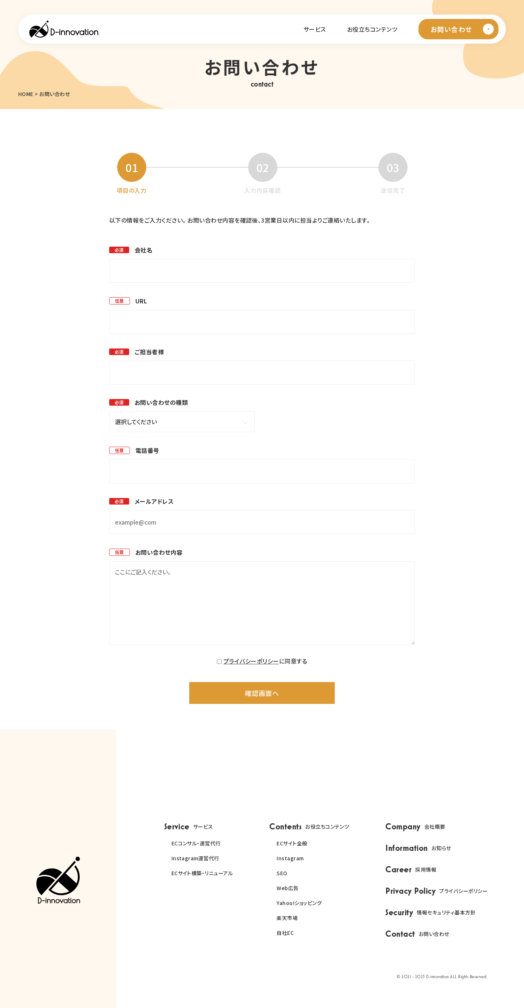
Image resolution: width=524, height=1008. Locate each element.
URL (141, 301)
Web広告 (287, 888)
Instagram (290, 858)
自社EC (285, 932)
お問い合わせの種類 (161, 402)
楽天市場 (287, 917)
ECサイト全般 (292, 843)
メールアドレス (154, 501)
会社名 (143, 250)
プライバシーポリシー (251, 661)
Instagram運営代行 (195, 858)
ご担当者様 (149, 352)
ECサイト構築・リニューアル (202, 873)
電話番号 (147, 450)
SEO (282, 873)
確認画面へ (262, 693)
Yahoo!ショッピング (299, 903)
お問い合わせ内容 (159, 552)
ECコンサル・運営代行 (196, 843)
